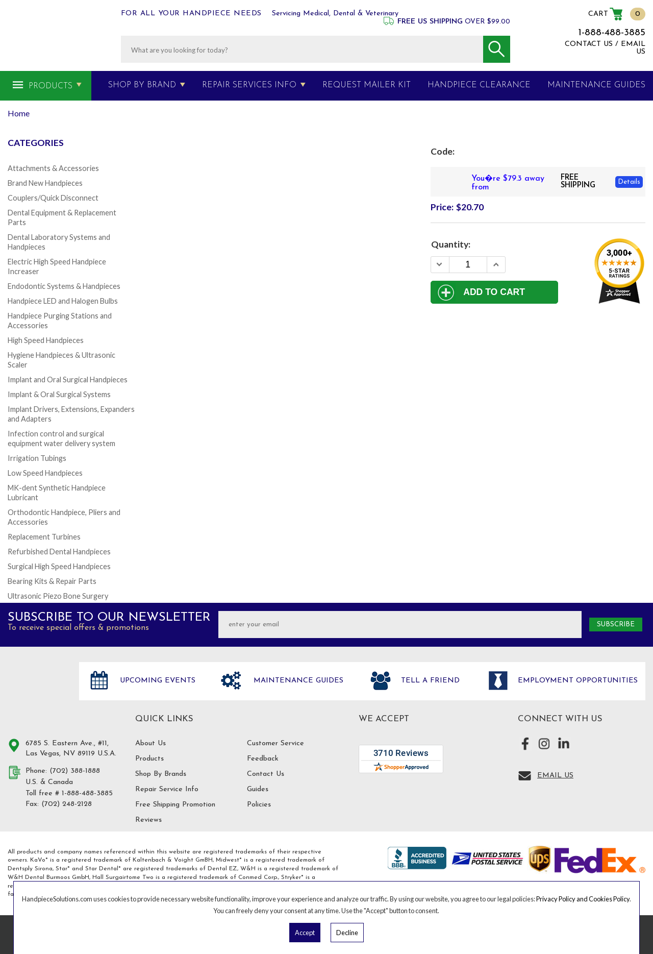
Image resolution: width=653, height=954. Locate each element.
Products (50, 86)
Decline (347, 932)
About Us (150, 743)
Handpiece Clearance (479, 85)
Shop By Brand (142, 85)
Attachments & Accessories (53, 168)
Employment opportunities (576, 680)
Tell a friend (429, 680)
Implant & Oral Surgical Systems (59, 394)
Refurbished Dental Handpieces (59, 551)
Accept (305, 932)
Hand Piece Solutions (37, 691)
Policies (259, 805)
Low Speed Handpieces (45, 473)
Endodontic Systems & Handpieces (64, 286)
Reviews (148, 820)
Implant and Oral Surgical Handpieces (68, 379)
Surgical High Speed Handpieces (59, 566)
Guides (257, 789)
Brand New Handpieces (45, 183)
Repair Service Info (166, 789)
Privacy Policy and (562, 899)
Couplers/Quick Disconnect (53, 197)
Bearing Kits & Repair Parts (52, 581)
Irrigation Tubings (37, 458)
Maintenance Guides (297, 680)
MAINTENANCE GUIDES (596, 85)
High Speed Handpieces (46, 340)
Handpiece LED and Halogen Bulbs (63, 301)
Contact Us (265, 774)
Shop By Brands (160, 774)
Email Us (555, 775)
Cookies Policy (609, 899)
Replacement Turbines (44, 536)
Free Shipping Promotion (175, 805)
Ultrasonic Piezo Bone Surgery (58, 596)
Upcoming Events (156, 680)
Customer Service (275, 743)
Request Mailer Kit (366, 85)
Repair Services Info (249, 85)
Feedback (263, 759)
